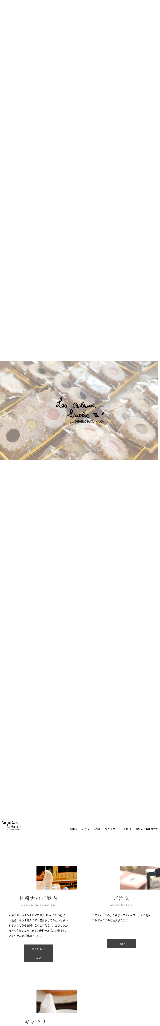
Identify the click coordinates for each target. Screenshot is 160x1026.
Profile (125, 829)
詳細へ (121, 944)
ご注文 (84, 829)
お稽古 (72, 829)
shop (96, 829)
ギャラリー (110, 829)
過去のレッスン (38, 953)
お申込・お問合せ (145, 829)
